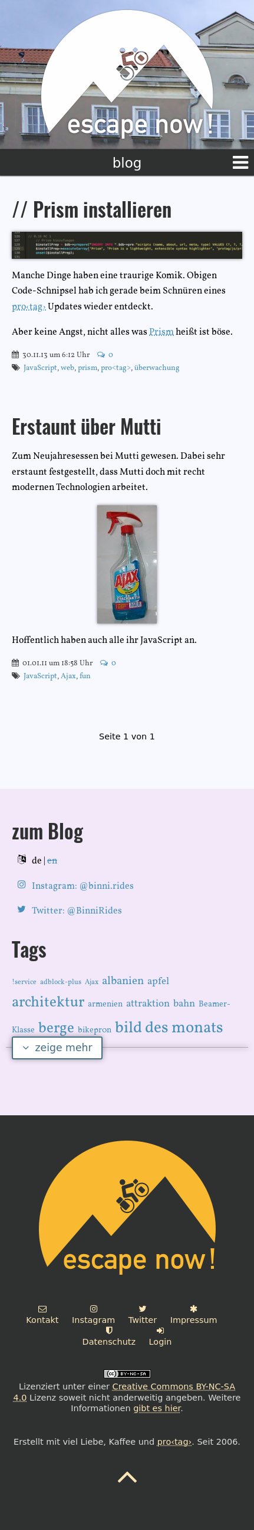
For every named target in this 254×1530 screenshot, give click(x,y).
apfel (158, 981)
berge (56, 1028)
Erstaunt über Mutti (86, 429)
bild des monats (169, 1028)
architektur (48, 1002)
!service (24, 982)
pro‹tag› (29, 307)
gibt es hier (156, 1408)
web (67, 368)
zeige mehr (57, 1048)
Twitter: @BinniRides (77, 911)
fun (85, 676)
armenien (105, 1004)
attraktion (148, 1004)
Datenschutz (109, 1336)
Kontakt (42, 1315)
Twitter (142, 1315)
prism (87, 368)
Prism (161, 332)
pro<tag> (116, 368)
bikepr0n (94, 1030)
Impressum (193, 1315)
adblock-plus (60, 982)
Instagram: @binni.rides (83, 886)
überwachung (157, 368)
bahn (184, 1004)
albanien (123, 981)
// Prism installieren (91, 212)
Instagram (93, 1315)
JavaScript (40, 368)
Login (160, 1336)
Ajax (68, 676)
